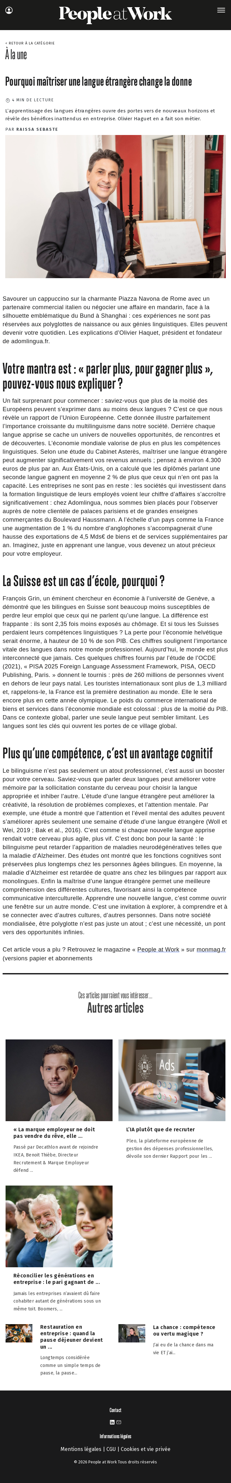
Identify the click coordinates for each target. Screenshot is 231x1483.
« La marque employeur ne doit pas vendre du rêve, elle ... (54, 1132)
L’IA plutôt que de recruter (160, 1129)
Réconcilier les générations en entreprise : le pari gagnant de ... (56, 1279)
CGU (111, 1449)
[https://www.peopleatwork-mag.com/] (158, 950)
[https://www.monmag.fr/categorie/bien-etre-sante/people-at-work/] (211, 950)
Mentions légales (81, 1449)
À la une (16, 54)
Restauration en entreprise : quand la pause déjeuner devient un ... (71, 1336)
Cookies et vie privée (145, 1449)
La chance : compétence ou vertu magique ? (184, 1330)
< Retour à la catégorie (30, 43)
